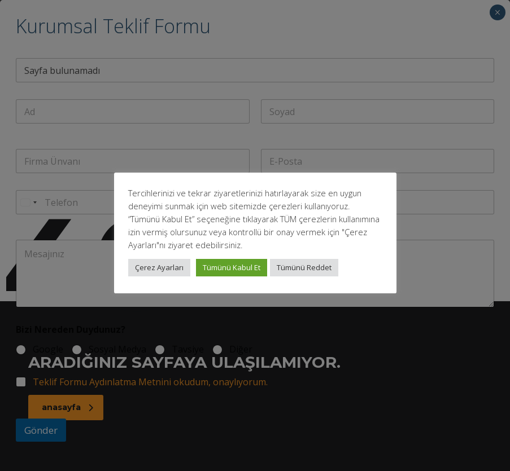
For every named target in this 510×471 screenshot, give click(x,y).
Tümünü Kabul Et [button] (231, 267)
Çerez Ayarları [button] (159, 267)
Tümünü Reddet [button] (304, 267)
